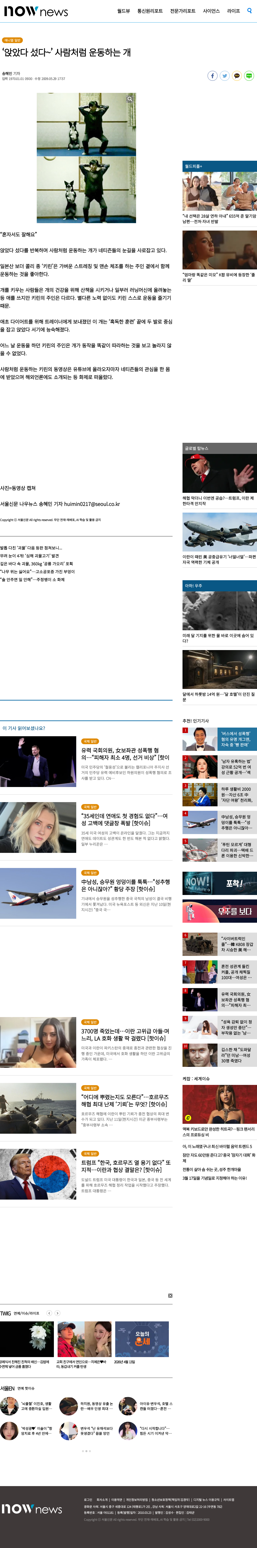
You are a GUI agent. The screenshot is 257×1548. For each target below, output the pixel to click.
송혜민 (7, 73)
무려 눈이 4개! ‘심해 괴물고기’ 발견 (29, 556)
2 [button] (86, 1451)
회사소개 (102, 1499)
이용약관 (116, 1499)
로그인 (88, 1499)
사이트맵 (228, 1499)
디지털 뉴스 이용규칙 (206, 1499)
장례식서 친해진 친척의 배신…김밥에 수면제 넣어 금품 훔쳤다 (81, 1364)
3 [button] (90, 1451)
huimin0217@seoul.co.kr (92, 503)
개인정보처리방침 (137, 1499)
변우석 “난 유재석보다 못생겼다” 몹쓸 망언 (96, 1431)
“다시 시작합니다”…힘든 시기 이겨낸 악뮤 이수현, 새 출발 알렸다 (156, 1433)
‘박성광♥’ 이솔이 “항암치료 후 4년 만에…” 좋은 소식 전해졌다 (37, 1433)
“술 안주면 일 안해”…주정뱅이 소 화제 (32, 579)
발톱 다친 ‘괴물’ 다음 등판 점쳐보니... (31, 548)
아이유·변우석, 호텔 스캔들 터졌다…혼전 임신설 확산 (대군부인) (156, 1408)
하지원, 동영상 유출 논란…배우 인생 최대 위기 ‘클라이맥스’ (96, 1408)
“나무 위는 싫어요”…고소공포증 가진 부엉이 (37, 572)
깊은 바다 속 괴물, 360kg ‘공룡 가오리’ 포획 (36, 564)
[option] (82, 1347)
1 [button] (83, 1451)
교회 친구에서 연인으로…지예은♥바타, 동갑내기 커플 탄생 (139, 1364)
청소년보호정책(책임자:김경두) (170, 1499)
